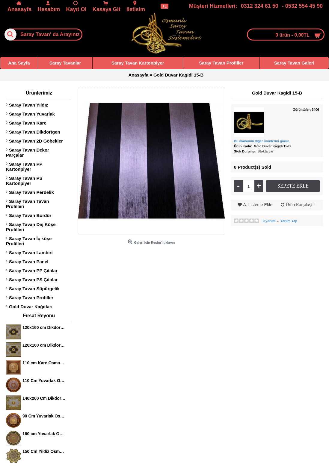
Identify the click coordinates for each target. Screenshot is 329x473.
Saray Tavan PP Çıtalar (33, 270)
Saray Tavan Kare (27, 122)
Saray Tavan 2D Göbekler (36, 140)
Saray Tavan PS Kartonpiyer (24, 181)
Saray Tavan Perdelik (31, 192)
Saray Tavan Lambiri (31, 252)
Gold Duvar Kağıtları (30, 306)
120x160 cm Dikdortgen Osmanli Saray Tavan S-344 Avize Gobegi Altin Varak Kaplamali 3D (44, 327)
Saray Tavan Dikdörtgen (34, 131)
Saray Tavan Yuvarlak (32, 113)
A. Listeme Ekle (257, 204)
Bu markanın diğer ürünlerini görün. (262, 141)
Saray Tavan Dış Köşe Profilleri (31, 227)
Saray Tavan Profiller (31, 297)
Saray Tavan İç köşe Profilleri (29, 241)
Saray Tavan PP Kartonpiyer (24, 166)
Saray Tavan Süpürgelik (34, 288)
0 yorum (269, 221)
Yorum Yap (288, 221)
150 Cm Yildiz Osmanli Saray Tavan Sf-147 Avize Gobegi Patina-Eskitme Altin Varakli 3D (44, 451)
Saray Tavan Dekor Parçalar (27, 152)
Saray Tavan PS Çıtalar (33, 279)
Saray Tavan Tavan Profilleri (27, 204)
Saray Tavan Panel (28, 261)
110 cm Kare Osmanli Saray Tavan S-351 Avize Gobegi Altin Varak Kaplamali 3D (44, 362)
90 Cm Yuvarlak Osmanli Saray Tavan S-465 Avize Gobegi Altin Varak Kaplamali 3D (44, 416)
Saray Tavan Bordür (30, 215)
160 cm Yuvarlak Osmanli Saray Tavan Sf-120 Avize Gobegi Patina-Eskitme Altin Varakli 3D (44, 433)
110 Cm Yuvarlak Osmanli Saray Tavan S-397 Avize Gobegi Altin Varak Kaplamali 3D (44, 380)
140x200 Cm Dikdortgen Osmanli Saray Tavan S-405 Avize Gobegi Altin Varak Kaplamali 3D (44, 398)
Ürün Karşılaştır (300, 204)
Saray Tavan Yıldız (28, 104)
